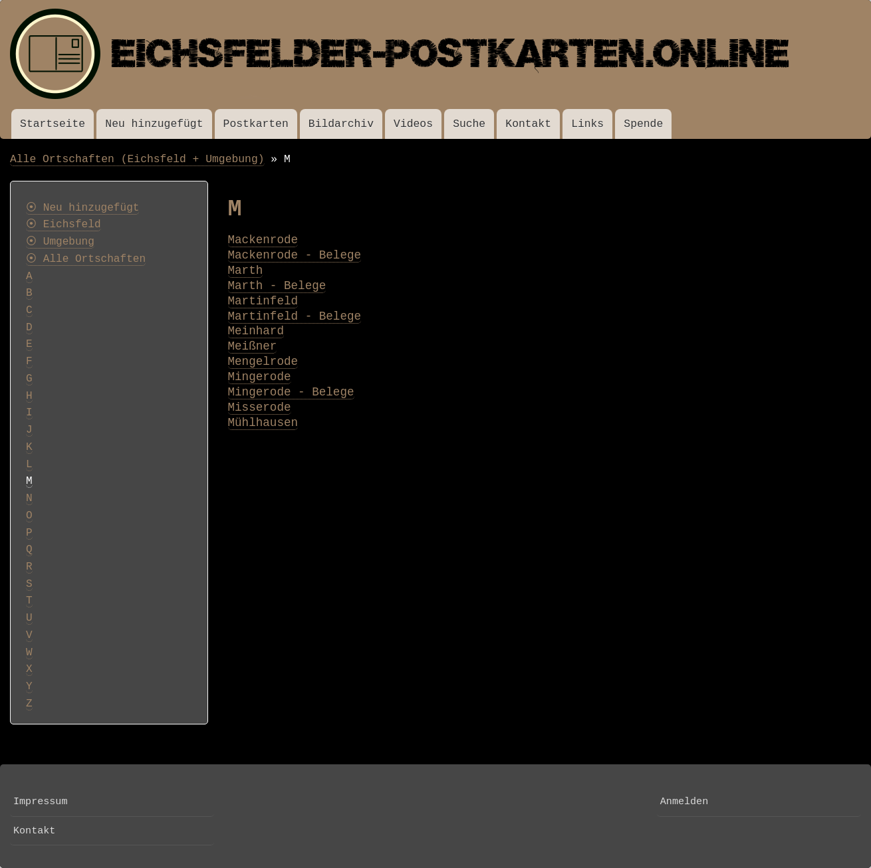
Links (587, 124)
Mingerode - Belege (291, 392)
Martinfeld (263, 301)
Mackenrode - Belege (295, 255)
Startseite (52, 124)
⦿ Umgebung (60, 242)
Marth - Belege (277, 285)
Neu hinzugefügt (154, 124)
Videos (413, 124)
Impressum (40, 802)
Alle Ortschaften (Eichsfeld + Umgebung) (137, 159)
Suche (469, 124)
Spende (643, 124)
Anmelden (684, 802)
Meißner (252, 346)
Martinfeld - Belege (295, 316)
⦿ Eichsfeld (63, 225)
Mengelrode (263, 361)
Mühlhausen (263, 422)
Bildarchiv (341, 124)
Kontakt (528, 124)
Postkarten (256, 124)
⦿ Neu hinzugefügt (82, 208)
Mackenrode (263, 240)
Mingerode (259, 376)
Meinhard (256, 331)
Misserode (259, 407)
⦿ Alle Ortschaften (86, 259)
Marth (245, 270)
